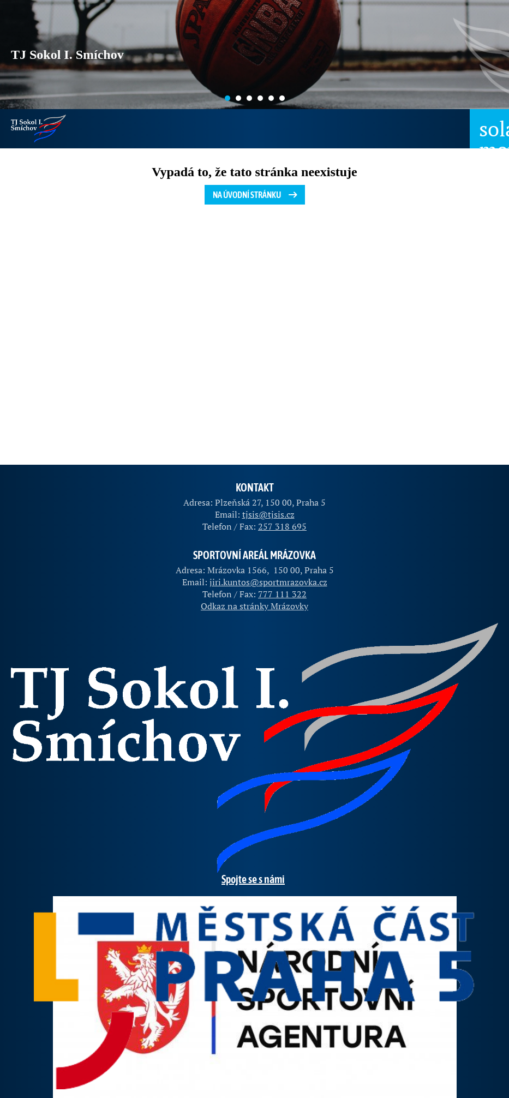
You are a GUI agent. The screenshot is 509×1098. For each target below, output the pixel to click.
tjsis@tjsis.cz (268, 514)
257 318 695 (282, 526)
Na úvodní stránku (256, 194)
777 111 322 (282, 594)
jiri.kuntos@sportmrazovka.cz (268, 582)
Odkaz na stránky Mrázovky (254, 606)
